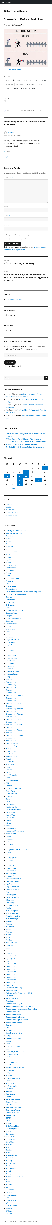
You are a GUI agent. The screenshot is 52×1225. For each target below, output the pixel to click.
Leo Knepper (11, 895)
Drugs (8, 677)
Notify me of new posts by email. (16, 239)
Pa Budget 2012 (12, 969)
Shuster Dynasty (12, 1129)
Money (8, 929)
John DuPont (11, 863)
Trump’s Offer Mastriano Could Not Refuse (22, 444)
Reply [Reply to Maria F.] (6, 157)
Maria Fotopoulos (12, 911)
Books (8, 573)
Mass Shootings (12, 919)
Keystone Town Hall (13, 879)
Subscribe (10, 362)
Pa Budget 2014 (12, 974)
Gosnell (9, 786)
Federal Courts (11, 756)
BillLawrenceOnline (15, 11)
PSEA (8, 1057)
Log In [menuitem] (2, 2)
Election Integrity (12, 746)
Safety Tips (10, 1089)
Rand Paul (10, 1065)
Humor (8, 836)
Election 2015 (11, 690)
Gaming (9, 770)
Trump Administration (14, 1176)
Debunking (10, 650)
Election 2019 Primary (14, 709)
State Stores (10, 1142)
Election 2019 (11, 706)
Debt (8, 647)
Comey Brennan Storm (14, 610)
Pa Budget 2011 (11, 966)
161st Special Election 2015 (16, 531)
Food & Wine (11, 762)
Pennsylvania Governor (15, 1014)
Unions (8, 1198)
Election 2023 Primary (14, 730)
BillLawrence (11, 111)
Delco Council (11, 655)
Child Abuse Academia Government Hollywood (23, 592)
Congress (9, 616)
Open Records (11, 956)
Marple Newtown (12, 913)
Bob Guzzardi (11, 568)
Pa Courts (9, 985)
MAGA (8, 908)
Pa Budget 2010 (12, 964)
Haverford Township (14, 810)
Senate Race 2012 (12, 1115)
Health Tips (10, 815)
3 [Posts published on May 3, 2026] (44, 468)
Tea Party (9, 1150)
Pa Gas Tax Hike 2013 (14, 988)
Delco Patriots (11, 658)
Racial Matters (11, 1062)
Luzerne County (12, 905)
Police (8, 1044)
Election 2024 (11, 733)
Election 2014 (11, 687)
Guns (8, 799)
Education (10, 679)
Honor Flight (11, 828)
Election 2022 (11, 722)
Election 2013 (11, 685)
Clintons (9, 608)
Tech (8, 1153)
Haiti (8, 802)
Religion (9, 1073)
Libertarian (10, 900)
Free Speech (10, 764)
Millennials (10, 927)
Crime (8, 634)
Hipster (9, 820)
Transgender (11, 1168)
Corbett (9, 626)
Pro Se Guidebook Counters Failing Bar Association (25, 447)
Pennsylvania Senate (14, 1022)
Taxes (8, 1147)
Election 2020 (11, 711)
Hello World (10, 818)
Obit (7, 951)
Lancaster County (12, 881)
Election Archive (12, 743)
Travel (8, 1171)
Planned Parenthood (14, 1038)
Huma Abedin (11, 834)
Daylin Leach (11, 645)
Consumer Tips (11, 624)
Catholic (9, 584)
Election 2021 (11, 717)
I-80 (7, 842)
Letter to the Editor (13, 897)
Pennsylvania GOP (13, 1012)
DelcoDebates (11, 661)
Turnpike (9, 1184)
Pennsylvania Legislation (15, 1017)
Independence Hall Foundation (17, 849)
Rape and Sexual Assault (15, 1067)
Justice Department (13, 868)
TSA (7, 1179)
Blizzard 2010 (11, 565)
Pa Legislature (11, 990)
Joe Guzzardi (11, 860)
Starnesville (10, 1139)
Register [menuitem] (8, 2)
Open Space (10, 958)
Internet (9, 852)
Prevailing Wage (12, 1054)
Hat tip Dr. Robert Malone (13, 69)
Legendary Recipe (12, 889)
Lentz (8, 892)
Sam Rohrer (10, 1094)
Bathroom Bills (11, 552)
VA (7, 1203)
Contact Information (14, 299)
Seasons (9, 1105)
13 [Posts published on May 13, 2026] (19, 476)
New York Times (12, 943)
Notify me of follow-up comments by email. (19, 235)
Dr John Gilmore (12, 674)
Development (11, 666)
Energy (8, 748)
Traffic (8, 1166)
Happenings (10, 804)
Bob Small (10, 570)
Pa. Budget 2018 (12, 998)
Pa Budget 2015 (12, 977)
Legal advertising (12, 887)
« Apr (13, 488)
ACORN (8, 541)
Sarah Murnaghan (13, 1099)
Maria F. (11, 133)
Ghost (8, 778)
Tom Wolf (9, 1158)
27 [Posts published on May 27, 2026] (20, 484)
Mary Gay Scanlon (13, 916)
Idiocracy (9, 844)
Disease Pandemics (13, 671)
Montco (9, 932)
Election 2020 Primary (14, 714)
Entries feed (10, 510)
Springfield (10, 1134)
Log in (8, 507)
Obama (8, 948)
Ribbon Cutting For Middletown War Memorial (23, 439)
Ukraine (9, 1192)
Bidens (8, 557)
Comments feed (12, 512)
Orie (7, 961)
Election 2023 (11, 727)
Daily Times (10, 642)
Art (7, 549)
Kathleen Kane (11, 871)
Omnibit (9, 953)
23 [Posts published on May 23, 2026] (38, 480)
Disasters (9, 669)
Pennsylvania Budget (14, 1004)
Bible (8, 554)
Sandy (8, 1097)
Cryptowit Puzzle (12, 640)
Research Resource (13, 1078)
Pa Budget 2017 (11, 982)
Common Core (11, 613)
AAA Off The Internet (34, 111)
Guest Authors (11, 794)
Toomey (9, 1160)
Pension (9, 1025)
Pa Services (10, 996)
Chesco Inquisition (13, 586)
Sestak (8, 1121)
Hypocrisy (10, 839)
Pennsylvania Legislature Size (17, 1020)
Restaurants (10, 1081)
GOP (7, 783)
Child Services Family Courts (16, 594)
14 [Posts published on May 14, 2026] (26, 476)
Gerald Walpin (11, 775)
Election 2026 (11, 741)
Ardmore (9, 546)
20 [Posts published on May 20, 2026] (20, 480)
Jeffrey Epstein (11, 857)
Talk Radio (10, 1145)
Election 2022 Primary (14, 725)
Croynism (9, 637)
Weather (9, 1208)
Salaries (9, 1091)
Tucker (8, 1182)
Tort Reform (10, 1163)
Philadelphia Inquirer (14, 1033)
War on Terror (11, 1206)
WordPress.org (11, 515)
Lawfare (9, 884)
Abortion (9, 536)
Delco (8, 653)
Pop (7, 1049)
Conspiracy (10, 621)
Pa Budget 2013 (11, 972)
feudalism (9, 759)
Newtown (9, 945)
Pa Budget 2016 (12, 980)
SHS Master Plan (12, 1126)
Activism (9, 544)
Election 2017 (11, 698)
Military (9, 924)
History (9, 823)
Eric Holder (10, 754)
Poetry (8, 1041)
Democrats (10, 663)
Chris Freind (10, 600)
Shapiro (9, 1123)
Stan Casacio (11, 1137)
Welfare (9, 1211)
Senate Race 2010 (12, 1113)
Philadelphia (10, 1030)
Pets (7, 1028)
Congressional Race (13, 618)
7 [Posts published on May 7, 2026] (25, 472)
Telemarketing (11, 1155)
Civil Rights (10, 605)
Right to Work (11, 1083)
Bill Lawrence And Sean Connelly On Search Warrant (26, 442)
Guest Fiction (11, 796)
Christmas (10, 602)
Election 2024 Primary (14, 735)
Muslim (9, 940)
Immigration (11, 847)
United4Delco (11, 1200)
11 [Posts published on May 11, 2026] (7, 476)
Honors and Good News (15, 831)
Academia (9, 538)
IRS (7, 855)
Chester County (12, 589)
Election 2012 (11, 682)
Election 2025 (11, 738)
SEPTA (8, 1118)
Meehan (9, 921)
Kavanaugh (10, 876)
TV (7, 1187)
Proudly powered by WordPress (27, 1221)
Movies (8, 935)
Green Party (10, 791)
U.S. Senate (10, 1190)
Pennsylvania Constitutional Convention (21, 1009)
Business (9, 581)
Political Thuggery (13, 1046)
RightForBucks (11, 1086)
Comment (8, 178)
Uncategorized (11, 1195)
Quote (8, 1059)
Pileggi (8, 1036)
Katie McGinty (11, 873)
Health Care (10, 812)
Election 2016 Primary (14, 695)
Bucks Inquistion (12, 578)
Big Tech (9, 560)
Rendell (9, 1075)
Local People (10, 903)
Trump (8, 1174)
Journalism (10, 865)
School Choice (11, 1102)
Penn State (10, 1001)
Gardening (10, 772)
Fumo (8, 767)
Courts (8, 632)
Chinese (9, 597)
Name (7, 206)
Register (9, 504)
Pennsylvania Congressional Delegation (21, 1006)
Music (8, 937)
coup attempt (11, 629)
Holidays (9, 826)
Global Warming (12, 780)
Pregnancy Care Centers (15, 1052)
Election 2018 (11, 701)
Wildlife (9, 1214)
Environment (11, 751)
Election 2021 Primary (14, 719)
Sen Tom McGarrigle (14, 1107)
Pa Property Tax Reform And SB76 (19, 993)
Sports (8, 1131)
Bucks (8, 576)
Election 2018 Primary (14, 703)
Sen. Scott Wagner (13, 1110)
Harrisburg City (12, 807)
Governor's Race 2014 (14, 788)
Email (7, 216)
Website (7, 225)
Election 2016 (11, 693)
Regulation (10, 1070)
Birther (8, 562)
